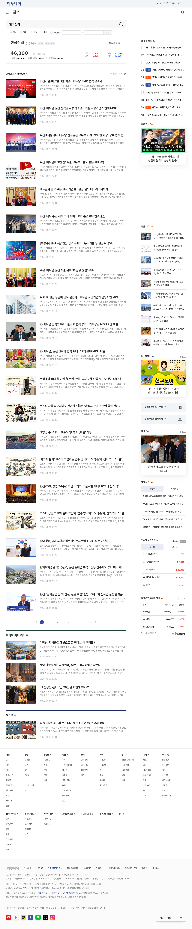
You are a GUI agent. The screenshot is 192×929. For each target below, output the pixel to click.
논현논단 (165, 760)
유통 (64, 785)
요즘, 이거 (28, 824)
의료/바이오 (66, 790)
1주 (24, 32)
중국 (101, 775)
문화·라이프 (11, 813)
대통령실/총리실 (128, 760)
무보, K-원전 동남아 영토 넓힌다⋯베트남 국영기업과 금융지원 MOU (79, 297)
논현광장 (165, 765)
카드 (26, 780)
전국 (145, 780)
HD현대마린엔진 (153, 577)
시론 (163, 770)
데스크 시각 (166, 780)
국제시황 (9, 800)
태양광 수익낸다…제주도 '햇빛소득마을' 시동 (66, 432)
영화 (7, 829)
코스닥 (174, 547)
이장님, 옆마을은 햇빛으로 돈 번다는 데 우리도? (67, 642)
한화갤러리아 (151, 554)
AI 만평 (165, 775)
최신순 (123, 74)
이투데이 (26, 888)
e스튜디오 (47, 819)
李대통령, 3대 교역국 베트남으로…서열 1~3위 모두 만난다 (74, 541)
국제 (101, 754)
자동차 (64, 770)
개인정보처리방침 (55, 868)
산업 (64, 754)
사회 (145, 754)
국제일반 (103, 765)
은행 (26, 765)
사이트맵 (155, 868)
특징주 (152, 489)
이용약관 (39, 868)
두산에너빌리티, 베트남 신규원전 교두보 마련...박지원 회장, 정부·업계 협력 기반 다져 (89, 135)
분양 (45, 775)
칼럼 (163, 790)
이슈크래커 (29, 819)
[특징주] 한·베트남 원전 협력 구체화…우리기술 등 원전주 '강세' (76, 243)
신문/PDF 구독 (169, 3)
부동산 (46, 754)
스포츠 (8, 844)
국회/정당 (125, 765)
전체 (14, 32)
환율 (7, 795)
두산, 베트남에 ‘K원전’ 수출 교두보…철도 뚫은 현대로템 (72, 162)
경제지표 (84, 765)
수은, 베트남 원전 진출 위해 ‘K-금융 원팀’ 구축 (67, 270)
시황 (7, 765)
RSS (180, 3)
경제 (83, 754)
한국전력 (17, 42)
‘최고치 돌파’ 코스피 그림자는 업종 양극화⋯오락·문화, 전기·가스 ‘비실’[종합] (84, 459)
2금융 (27, 775)
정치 (123, 754)
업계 (45, 765)
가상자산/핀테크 (31, 785)
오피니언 (165, 754)
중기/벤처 (66, 795)
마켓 (8, 754)
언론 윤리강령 (43, 893)
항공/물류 (66, 780)
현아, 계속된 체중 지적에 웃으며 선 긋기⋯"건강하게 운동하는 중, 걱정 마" (168, 238)
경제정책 (84, 760)
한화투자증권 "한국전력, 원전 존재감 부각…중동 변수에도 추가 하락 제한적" (84, 567)
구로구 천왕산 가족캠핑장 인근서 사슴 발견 (167, 70)
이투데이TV (49, 813)
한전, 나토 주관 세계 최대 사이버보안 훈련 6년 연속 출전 (72, 216)
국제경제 (103, 760)
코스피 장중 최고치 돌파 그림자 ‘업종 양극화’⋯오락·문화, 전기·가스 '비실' (82, 513)
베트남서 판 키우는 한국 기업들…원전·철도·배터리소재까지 (74, 189)
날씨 (120, 813)
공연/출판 (9, 839)
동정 (145, 790)
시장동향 (47, 760)
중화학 (64, 775)
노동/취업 (147, 775)
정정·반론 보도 (114, 868)
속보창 (158, 3)
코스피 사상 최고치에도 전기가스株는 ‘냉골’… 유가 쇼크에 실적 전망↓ (80, 406)
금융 (26, 754)
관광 (7, 819)
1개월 (35, 32)
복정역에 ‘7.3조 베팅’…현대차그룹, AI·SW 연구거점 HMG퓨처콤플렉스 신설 (168, 309)
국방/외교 (125, 770)
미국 (101, 770)
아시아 (102, 780)
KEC (148, 585)
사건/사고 (147, 770)
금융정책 (28, 760)
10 (90, 622)
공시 (7, 760)
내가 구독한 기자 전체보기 (163, 419)
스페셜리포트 (67, 813)
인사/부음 (147, 785)
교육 (145, 765)
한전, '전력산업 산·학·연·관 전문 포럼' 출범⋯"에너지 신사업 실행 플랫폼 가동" (85, 594)
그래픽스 (28, 829)
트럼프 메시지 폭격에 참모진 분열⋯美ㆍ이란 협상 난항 (169, 115)
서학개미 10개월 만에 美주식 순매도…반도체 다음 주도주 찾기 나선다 (80, 379)
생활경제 (84, 770)
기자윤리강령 (55, 893)
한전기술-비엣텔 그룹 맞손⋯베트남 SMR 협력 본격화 (71, 81)
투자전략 (174, 489)
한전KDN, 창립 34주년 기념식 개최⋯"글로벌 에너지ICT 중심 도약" (79, 486)
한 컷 (26, 834)
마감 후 (164, 785)
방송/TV (9, 824)
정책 (45, 770)
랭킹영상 (47, 824)
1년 (45, 32)
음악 (7, 834)
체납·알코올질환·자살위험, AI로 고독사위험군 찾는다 (70, 665)
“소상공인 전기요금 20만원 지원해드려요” (65, 687)
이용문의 (100, 868)
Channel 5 (86, 813)
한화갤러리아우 (152, 562)
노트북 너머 (166, 795)
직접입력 (57, 32)
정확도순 (113, 74)
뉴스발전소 (29, 813)
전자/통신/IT (67, 765)
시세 (7, 770)
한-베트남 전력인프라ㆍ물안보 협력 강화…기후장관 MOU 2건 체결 (79, 324)
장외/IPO (9, 775)
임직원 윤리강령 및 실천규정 (74, 893)
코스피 (152, 547)
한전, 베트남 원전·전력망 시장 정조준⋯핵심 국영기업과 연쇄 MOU (78, 108)
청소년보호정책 (73, 868)
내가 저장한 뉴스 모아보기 (163, 407)
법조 (145, 760)
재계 (64, 760)
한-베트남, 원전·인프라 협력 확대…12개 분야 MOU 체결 (72, 351)
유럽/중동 (103, 785)
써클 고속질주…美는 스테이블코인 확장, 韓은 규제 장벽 (72, 723)
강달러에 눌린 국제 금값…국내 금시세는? (163, 62)
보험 (26, 770)
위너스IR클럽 (105, 813)
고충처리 (88, 868)
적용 (107, 32)
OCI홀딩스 (150, 569)
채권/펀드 (9, 790)
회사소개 (27, 868)
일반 (7, 805)
